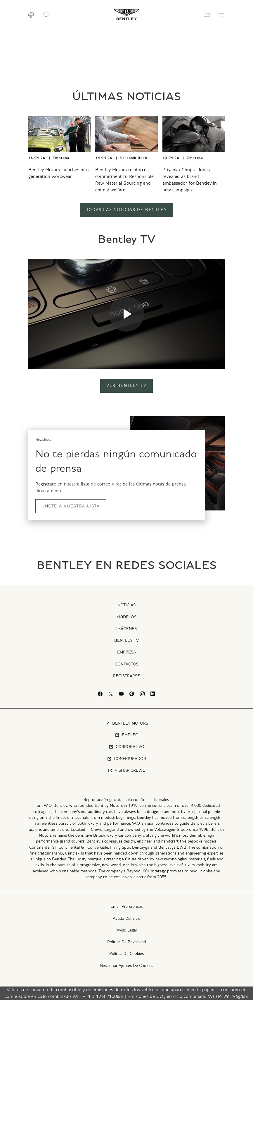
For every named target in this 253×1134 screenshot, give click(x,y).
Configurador (126, 892)
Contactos (126, 798)
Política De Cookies (126, 1088)
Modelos (126, 751)
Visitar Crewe (126, 904)
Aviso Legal (127, 1064)
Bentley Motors (126, 857)
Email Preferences (126, 1041)
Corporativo (126, 881)
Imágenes (126, 763)
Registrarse (126, 810)
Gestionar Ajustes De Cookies (126, 1099)
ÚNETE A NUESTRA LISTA (70, 640)
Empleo (126, 869)
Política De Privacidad (126, 1076)
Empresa (126, 786)
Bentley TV (126, 775)
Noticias (126, 739)
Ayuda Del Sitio (127, 1052)
